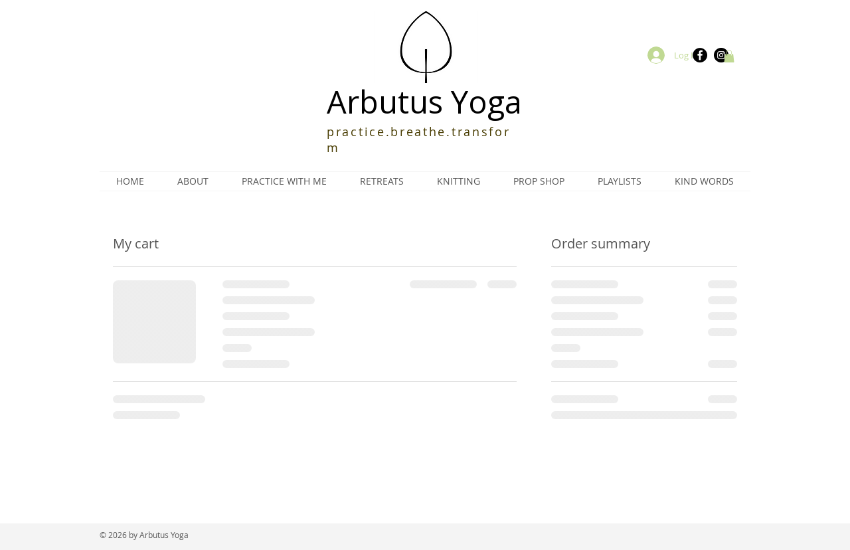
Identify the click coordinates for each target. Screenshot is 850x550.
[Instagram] (721, 55)
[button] (729, 56)
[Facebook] (700, 55)
